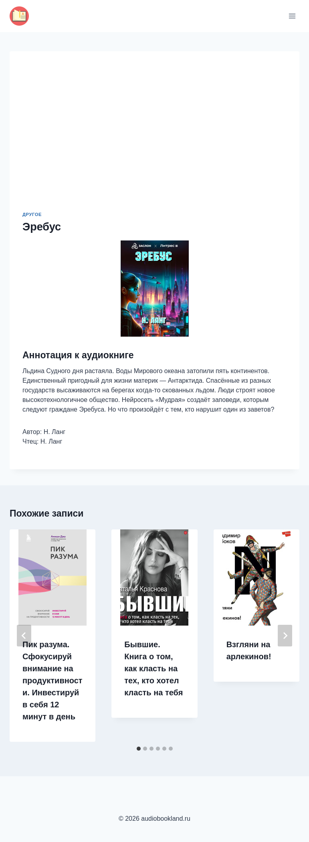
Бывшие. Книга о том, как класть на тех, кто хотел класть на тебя (153, 668)
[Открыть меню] (292, 16)
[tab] (139, 749)
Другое (32, 214)
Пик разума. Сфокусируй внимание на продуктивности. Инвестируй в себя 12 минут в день (52, 680)
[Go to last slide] (24, 635)
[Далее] (285, 635)
